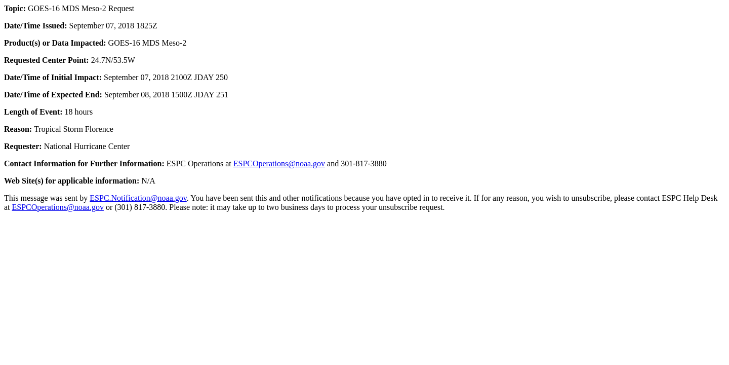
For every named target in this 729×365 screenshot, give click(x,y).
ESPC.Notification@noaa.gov (138, 198)
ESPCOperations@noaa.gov (279, 163)
